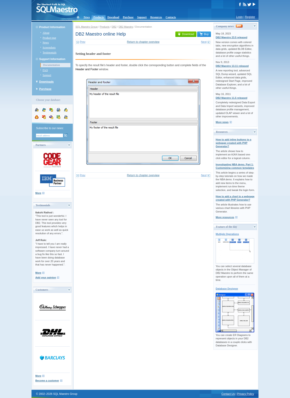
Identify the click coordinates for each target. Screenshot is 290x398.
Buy (204, 34)
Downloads (46, 81)
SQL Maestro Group (86, 26)
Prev (82, 41)
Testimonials (49, 52)
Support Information (52, 59)
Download (113, 17)
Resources (156, 17)
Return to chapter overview (143, 41)
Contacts (171, 17)
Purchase (128, 17)
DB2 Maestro (125, 26)
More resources (225, 217)
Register (250, 17)
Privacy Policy (245, 394)
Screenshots (49, 47)
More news (222, 122)
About (46, 32)
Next (204, 41)
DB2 (114, 26)
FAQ (45, 70)
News (87, 17)
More (38, 193)
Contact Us (228, 394)
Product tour (49, 37)
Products (98, 17)
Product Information (52, 27)
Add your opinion (45, 277)
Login (239, 17)
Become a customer (47, 380)
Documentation (51, 65)
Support (142, 17)
